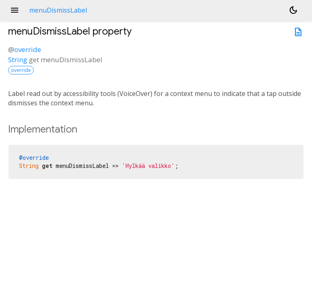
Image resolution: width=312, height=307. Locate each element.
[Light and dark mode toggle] (293, 10)
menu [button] (15, 10)
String (17, 59)
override (27, 49)
